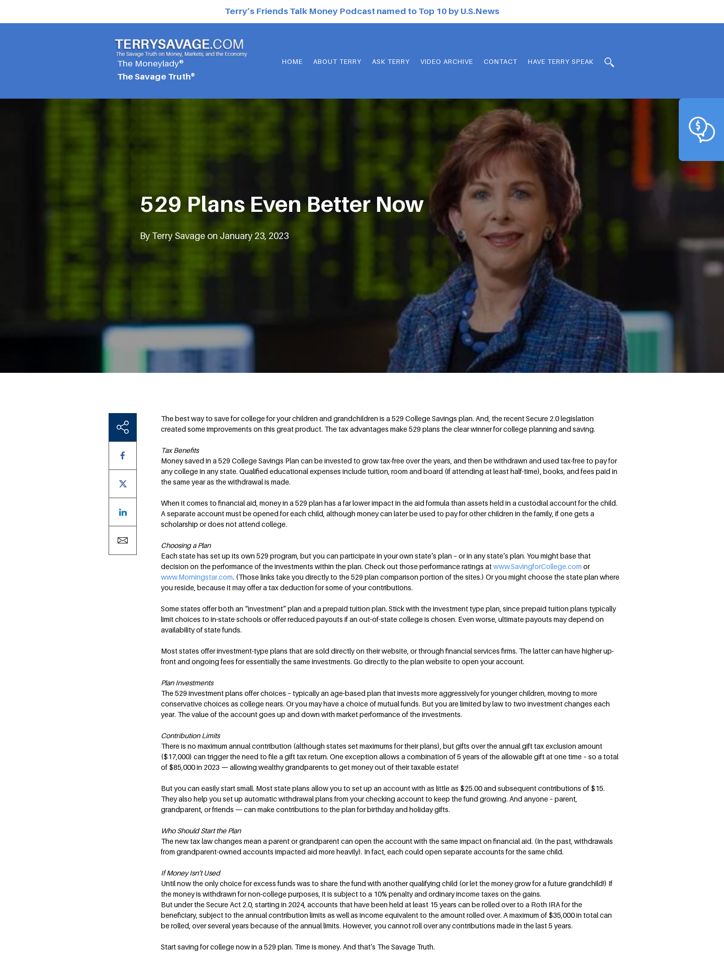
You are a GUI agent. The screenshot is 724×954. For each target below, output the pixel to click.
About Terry (337, 61)
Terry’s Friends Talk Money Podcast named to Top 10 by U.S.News (362, 11)
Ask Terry (391, 61)
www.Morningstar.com (197, 577)
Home (292, 61)
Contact (500, 61)
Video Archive (446, 61)
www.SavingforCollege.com (537, 566)
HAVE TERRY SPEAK (561, 61)
